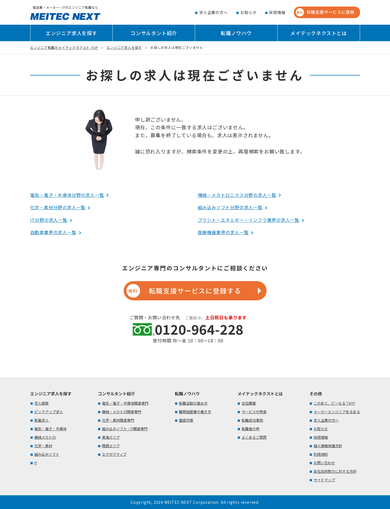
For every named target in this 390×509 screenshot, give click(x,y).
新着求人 (41, 420)
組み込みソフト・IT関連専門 (125, 428)
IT (35, 462)
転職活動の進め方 (193, 403)
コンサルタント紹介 (154, 33)
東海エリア (111, 437)
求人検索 (41, 403)
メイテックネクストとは (318, 33)
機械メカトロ (45, 437)
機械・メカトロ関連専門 (121, 411)
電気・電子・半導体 (50, 428)
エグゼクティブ (114, 454)
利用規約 (321, 454)
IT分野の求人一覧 (48, 220)
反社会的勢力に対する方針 (335, 471)
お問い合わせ (324, 462)
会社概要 (249, 403)
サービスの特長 (254, 411)
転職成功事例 (252, 420)
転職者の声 (250, 428)
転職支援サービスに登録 (325, 12)
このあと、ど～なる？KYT (334, 403)
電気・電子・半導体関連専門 (125, 403)
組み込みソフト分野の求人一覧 (230, 207)
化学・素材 (43, 445)
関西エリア (111, 445)
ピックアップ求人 (48, 411)
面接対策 (186, 420)
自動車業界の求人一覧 (53, 232)
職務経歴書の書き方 (195, 411)
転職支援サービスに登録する (183, 291)
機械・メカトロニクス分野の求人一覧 (237, 195)
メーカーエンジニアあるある (337, 411)
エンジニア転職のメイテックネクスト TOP (64, 47)
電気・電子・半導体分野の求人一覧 (67, 195)
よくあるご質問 (254, 437)
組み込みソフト (46, 454)
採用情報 (277, 12)
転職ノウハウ (236, 33)
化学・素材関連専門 (118, 420)
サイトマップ (324, 479)
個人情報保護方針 (328, 445)
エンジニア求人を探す (71, 33)
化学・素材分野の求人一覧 (58, 207)
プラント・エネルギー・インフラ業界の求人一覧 (249, 220)
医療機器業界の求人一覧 (223, 232)
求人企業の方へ (213, 12)
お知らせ (248, 12)
